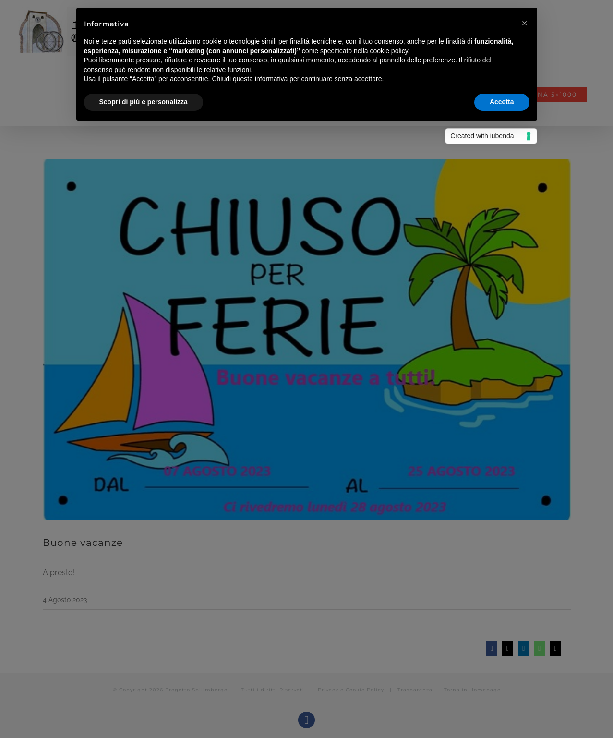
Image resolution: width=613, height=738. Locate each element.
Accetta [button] (502, 102)
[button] (524, 23)
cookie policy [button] (389, 51)
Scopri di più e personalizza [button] (143, 102)
